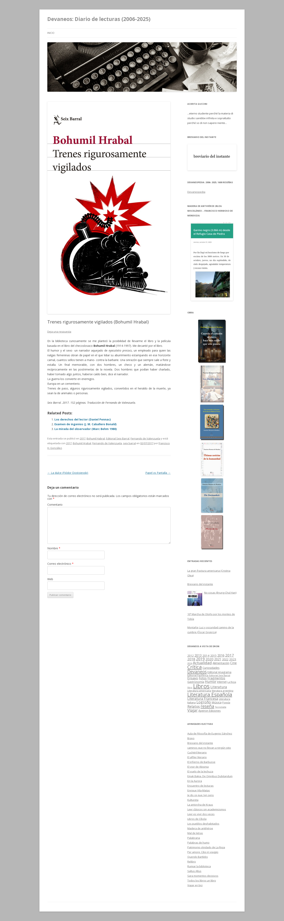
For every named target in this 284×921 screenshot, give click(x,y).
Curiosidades (211, 668)
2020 (209, 659)
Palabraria (193, 838)
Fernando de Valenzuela (145, 438)
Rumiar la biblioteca (199, 866)
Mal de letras (195, 833)
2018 (191, 659)
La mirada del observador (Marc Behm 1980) (85, 429)
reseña (207, 706)
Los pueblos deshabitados (203, 823)
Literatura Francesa (202, 698)
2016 (220, 655)
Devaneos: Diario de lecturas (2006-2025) (98, 19)
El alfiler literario (197, 757)
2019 (200, 659)
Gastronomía (195, 682)
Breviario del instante (200, 743)
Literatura (218, 686)
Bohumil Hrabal (82, 443)
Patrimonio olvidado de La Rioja (206, 847)
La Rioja (231, 681)
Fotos (203, 678)
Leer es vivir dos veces (201, 814)
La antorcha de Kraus (200, 804)
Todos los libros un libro (201, 880)
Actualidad (202, 662)
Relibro (191, 861)
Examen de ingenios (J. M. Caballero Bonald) (85, 424)
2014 (205, 655)
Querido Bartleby (197, 857)
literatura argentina (222, 690)
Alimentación (221, 663)
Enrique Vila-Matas (198, 790)
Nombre (53, 548)
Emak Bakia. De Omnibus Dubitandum (210, 776)
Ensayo (192, 678)
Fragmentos (216, 678)
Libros (201, 686)
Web (50, 579)
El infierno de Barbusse (201, 762)
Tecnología (220, 706)
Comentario (55, 504)
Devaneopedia (196, 192)
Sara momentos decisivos (202, 876)
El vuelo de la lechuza (200, 771)
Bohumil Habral (96, 438)
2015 (213, 655)
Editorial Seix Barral (117, 438)
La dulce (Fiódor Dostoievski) (67, 473)
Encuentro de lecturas (200, 785)
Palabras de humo (198, 842)
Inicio (50, 33)
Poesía (226, 702)
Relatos (193, 706)
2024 (189, 663)
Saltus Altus (194, 871)
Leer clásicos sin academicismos (206, 809)
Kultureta (192, 800)
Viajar (192, 710)
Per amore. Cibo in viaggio (202, 852)
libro (189, 687)
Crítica (194, 667)
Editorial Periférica (197, 675)
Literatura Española (209, 694)
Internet (222, 682)
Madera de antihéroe (200, 828)
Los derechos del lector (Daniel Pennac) (82, 419)
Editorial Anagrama (219, 672)
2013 (198, 655)
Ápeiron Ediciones (209, 711)
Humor (210, 681)
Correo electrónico (60, 564)
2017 (82, 438)
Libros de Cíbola (196, 819)
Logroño (203, 702)
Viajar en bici (195, 885)
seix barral (129, 443)
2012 (190, 655)
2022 (225, 659)
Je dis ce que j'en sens (200, 795)
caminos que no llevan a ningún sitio (209, 747)
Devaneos (197, 671)
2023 (232, 659)
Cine (233, 663)
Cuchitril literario (197, 752)
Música (216, 702)
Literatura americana (199, 690)
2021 (217, 659)
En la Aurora (194, 781)
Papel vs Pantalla (158, 473)
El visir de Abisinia (198, 766)
